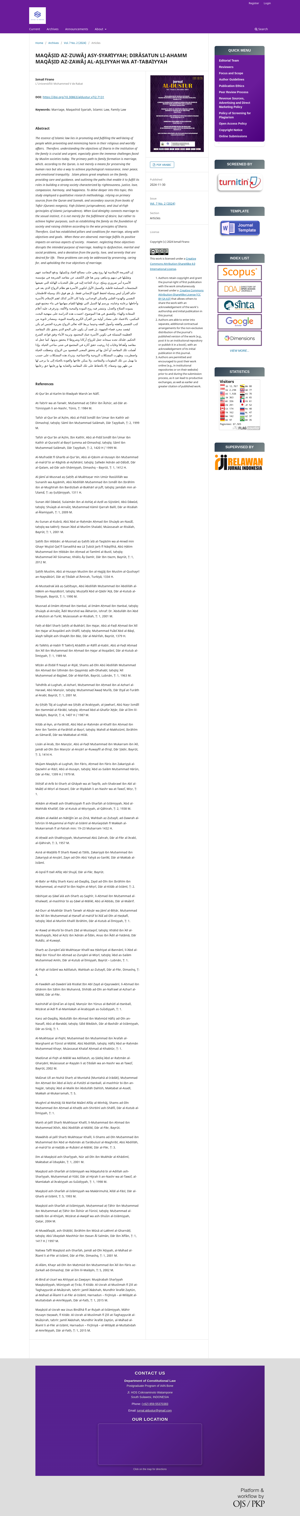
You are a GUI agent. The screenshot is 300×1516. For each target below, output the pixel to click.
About (99, 29)
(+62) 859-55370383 (155, 1404)
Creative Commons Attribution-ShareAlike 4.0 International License (173, 264)
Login (267, 3)
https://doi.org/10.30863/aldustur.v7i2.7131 (73, 97)
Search (261, 29)
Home (39, 43)
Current (34, 29)
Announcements (76, 29)
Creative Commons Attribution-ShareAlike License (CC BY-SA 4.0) (181, 294)
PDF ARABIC (163, 165)
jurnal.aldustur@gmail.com (154, 1410)
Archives (53, 29)
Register (254, 3)
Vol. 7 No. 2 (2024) (75, 43)
